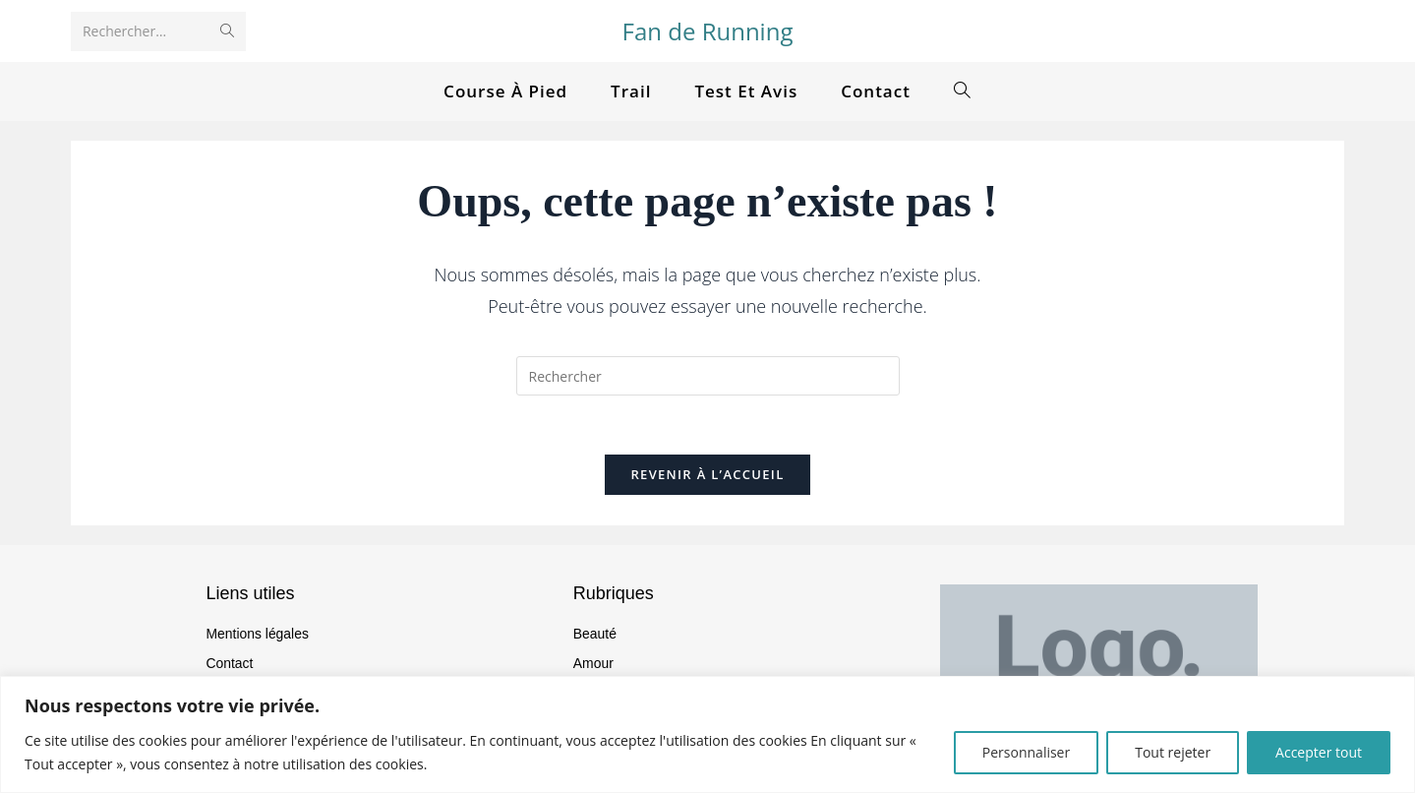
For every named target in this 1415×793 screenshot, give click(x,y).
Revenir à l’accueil (707, 475)
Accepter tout (1318, 752)
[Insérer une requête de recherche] (708, 376)
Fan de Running (708, 31)
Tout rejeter (1172, 752)
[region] (707, 734)
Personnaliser (1026, 752)
